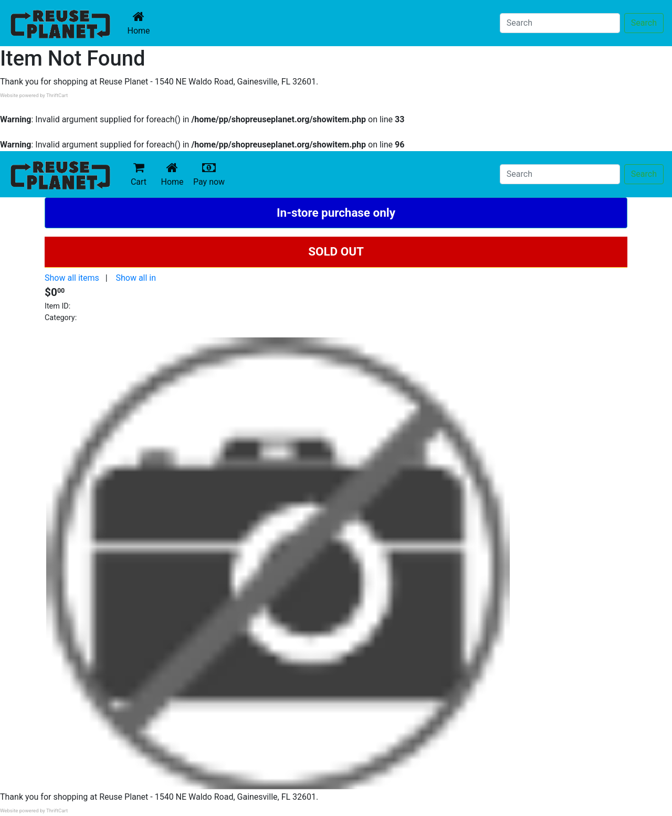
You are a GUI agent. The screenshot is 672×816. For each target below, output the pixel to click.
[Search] (560, 23)
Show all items (72, 278)
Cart (138, 174)
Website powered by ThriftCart (34, 95)
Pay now (211, 174)
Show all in (136, 278)
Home (140, 23)
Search (644, 23)
